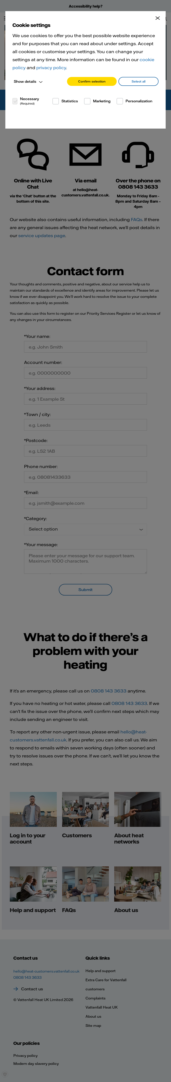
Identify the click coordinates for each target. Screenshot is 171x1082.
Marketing (101, 101)
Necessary (29, 101)
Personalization (139, 101)
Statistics (69, 101)
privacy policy (51, 67)
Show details (25, 81)
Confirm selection (92, 81)
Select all (138, 81)
